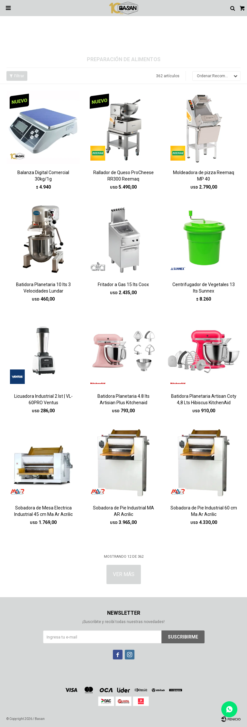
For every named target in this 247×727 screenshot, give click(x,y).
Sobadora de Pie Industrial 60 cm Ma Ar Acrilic (203, 511)
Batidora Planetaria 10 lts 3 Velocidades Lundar (43, 288)
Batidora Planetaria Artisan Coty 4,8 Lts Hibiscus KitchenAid (203, 399)
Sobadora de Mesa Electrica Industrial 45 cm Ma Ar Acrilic (43, 511)
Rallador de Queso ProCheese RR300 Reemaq (123, 176)
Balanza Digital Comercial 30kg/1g (43, 176)
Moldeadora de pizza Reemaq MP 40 (203, 176)
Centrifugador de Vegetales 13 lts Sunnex (203, 288)
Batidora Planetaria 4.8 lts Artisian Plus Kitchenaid (123, 399)
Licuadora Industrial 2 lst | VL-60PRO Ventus (43, 399)
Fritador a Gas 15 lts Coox (123, 284)
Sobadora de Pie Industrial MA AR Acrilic (123, 511)
